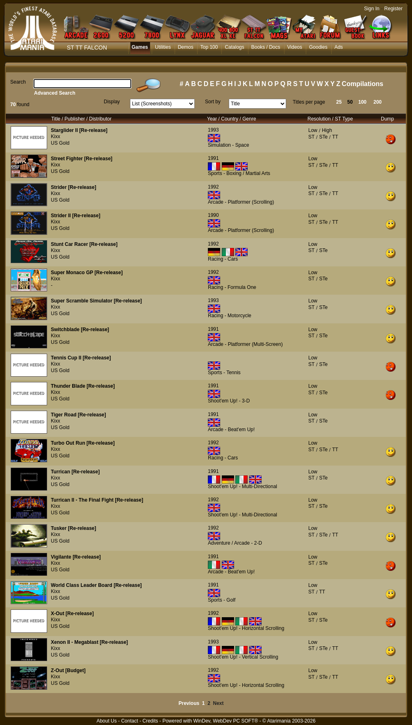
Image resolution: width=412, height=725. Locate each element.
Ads (339, 47)
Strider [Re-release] (73, 187)
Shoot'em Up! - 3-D (229, 401)
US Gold (60, 143)
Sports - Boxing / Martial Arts (239, 173)
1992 (213, 187)
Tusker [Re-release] (73, 528)
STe (323, 137)
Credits (150, 721)
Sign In (371, 8)
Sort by (213, 102)
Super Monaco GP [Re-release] (87, 272)
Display (112, 102)
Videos (294, 47)
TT (335, 137)
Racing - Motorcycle (229, 315)
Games (140, 47)
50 (350, 102)
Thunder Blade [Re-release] (83, 386)
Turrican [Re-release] (75, 472)
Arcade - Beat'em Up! (231, 429)
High (327, 130)
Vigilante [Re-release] (76, 557)
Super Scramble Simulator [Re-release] (96, 301)
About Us (106, 721)
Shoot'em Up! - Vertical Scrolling (243, 657)
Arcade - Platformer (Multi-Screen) (245, 344)
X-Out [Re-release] (72, 613)
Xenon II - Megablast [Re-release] (89, 642)
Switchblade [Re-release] (80, 329)
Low (312, 130)
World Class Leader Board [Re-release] (96, 585)
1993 (213, 130)
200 (377, 102)
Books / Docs (265, 47)
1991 (213, 158)
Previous (188, 703)
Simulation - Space (228, 145)
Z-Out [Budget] (68, 670)
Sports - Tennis (224, 372)
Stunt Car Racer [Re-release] (84, 244)
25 (338, 102)
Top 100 (209, 47)
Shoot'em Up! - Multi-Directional (242, 486)
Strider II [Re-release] (75, 215)
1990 (213, 215)
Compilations (362, 83)
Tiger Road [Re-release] (78, 415)
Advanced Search (54, 93)
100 (362, 102)
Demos (185, 47)
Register (393, 8)
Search (18, 82)
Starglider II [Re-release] (79, 130)
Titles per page (309, 102)
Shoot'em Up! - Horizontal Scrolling (246, 628)
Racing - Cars (223, 259)
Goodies (318, 47)
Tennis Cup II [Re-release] (81, 358)
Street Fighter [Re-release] (81, 158)
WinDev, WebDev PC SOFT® (225, 721)
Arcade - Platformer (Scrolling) (241, 202)
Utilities (163, 47)
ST (311, 137)
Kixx (55, 136)
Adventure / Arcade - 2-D (235, 543)
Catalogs (234, 47)
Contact (129, 721)
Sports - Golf (221, 600)
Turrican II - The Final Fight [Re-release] (97, 500)
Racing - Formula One (232, 287)
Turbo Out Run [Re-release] (83, 443)
